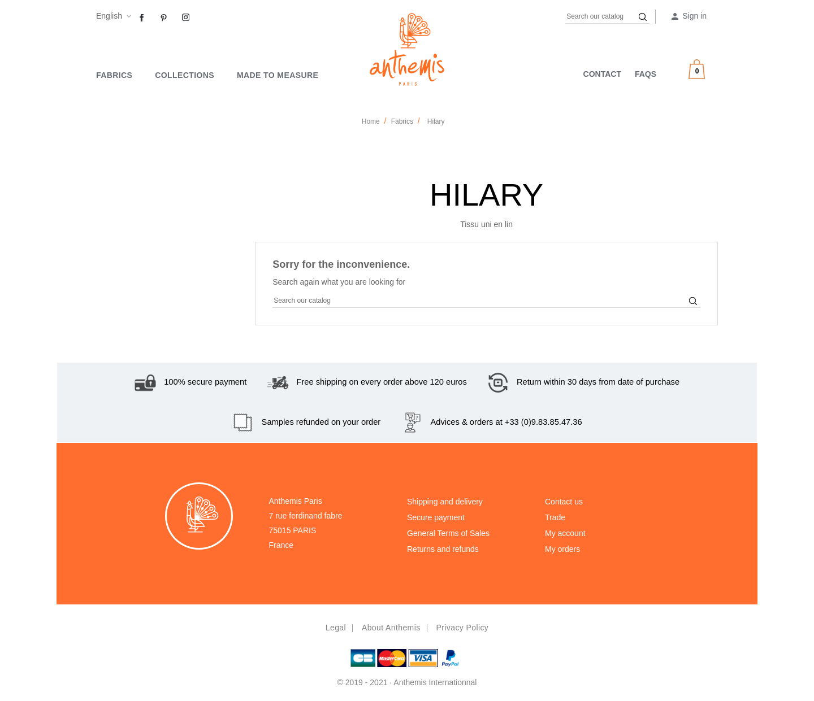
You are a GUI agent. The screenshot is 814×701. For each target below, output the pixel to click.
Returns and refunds (443, 549)
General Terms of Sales (448, 533)
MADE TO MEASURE (277, 75)
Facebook (141, 18)
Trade (555, 517)
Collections (184, 75)
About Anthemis (391, 627)
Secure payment (436, 517)
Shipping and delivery (445, 501)
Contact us (564, 501)
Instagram (185, 18)
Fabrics (114, 75)
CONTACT (602, 74)
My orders (562, 549)
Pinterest (163, 18)
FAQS (645, 74)
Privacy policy (462, 627)
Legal (336, 627)
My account (565, 533)
